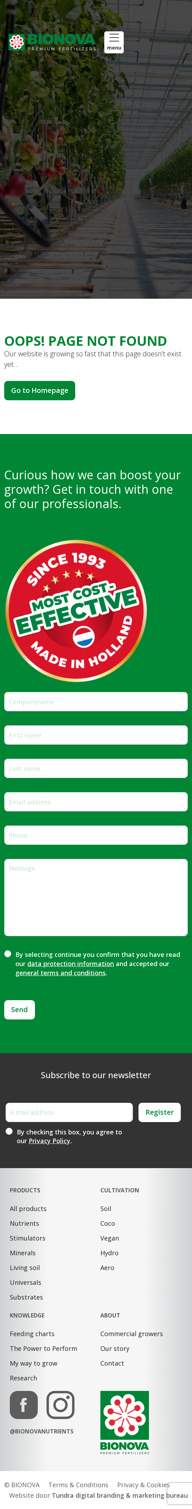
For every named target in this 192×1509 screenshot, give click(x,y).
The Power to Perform (43, 1348)
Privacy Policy (49, 1140)
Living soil (25, 1267)
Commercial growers (131, 1333)
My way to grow (33, 1363)
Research (23, 1378)
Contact (112, 1363)
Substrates (26, 1297)
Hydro (109, 1253)
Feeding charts (32, 1333)
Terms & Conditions (78, 1485)
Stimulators (27, 1238)
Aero (107, 1267)
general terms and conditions (60, 973)
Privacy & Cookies (143, 1485)
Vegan (109, 1238)
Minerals (23, 1253)
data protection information (70, 963)
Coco (107, 1223)
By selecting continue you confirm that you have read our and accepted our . (97, 963)
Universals (25, 1282)
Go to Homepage (39, 390)
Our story (114, 1348)
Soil (105, 1208)
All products (28, 1208)
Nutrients (24, 1223)
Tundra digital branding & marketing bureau (120, 1495)
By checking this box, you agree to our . (69, 1136)
